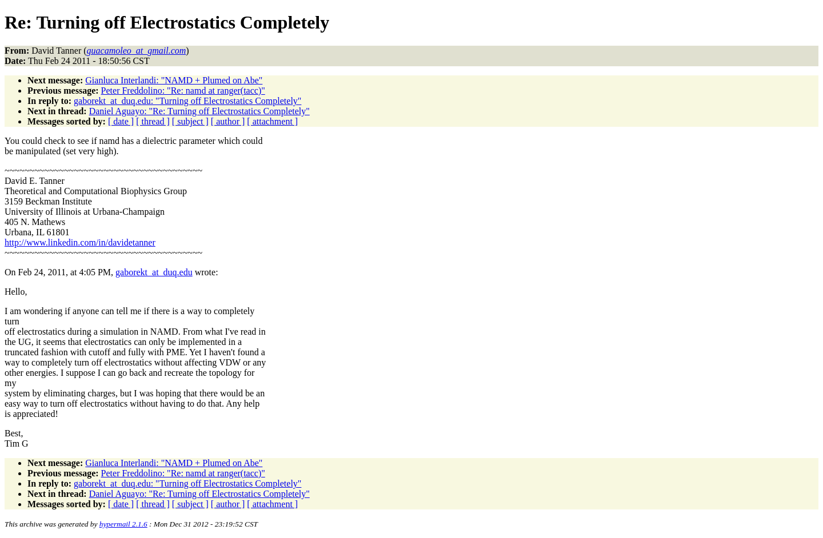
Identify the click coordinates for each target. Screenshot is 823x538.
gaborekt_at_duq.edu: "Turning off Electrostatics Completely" (187, 101)
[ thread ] (153, 121)
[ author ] (228, 121)
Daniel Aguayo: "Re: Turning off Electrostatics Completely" (199, 111)
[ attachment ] (272, 121)
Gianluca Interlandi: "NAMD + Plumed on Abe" (173, 80)
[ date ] (121, 121)
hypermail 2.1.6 (123, 524)
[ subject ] (190, 121)
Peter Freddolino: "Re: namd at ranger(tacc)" (183, 90)
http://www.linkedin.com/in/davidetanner (80, 242)
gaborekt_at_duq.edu (154, 272)
